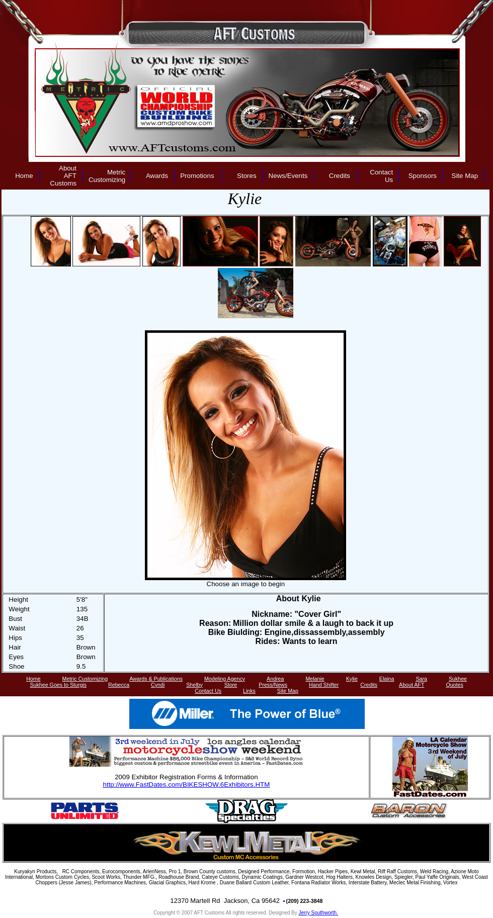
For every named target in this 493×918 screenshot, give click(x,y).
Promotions (197, 175)
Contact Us (381, 175)
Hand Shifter (324, 685)
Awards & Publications (156, 679)
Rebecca (118, 685)
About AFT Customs (63, 175)
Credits (339, 175)
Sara (421, 679)
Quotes (454, 685)
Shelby (194, 685)
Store (230, 685)
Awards (157, 175)
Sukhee (458, 679)
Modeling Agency (224, 679)
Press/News (273, 685)
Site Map (465, 175)
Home (24, 175)
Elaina (386, 679)
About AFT (411, 685)
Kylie (352, 679)
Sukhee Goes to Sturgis (58, 685)
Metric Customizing (107, 175)
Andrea (275, 679)
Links (249, 691)
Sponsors (422, 175)
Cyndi (158, 685)
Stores (247, 175)
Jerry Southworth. (318, 912)
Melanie (314, 679)
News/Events (288, 175)
